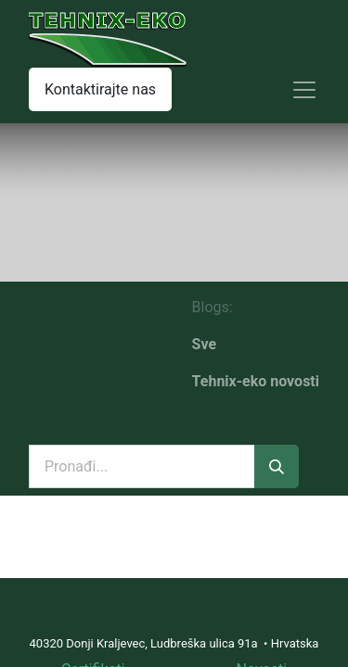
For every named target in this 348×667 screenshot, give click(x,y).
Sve (204, 344)
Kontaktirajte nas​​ (100, 89)
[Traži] (276, 467)
